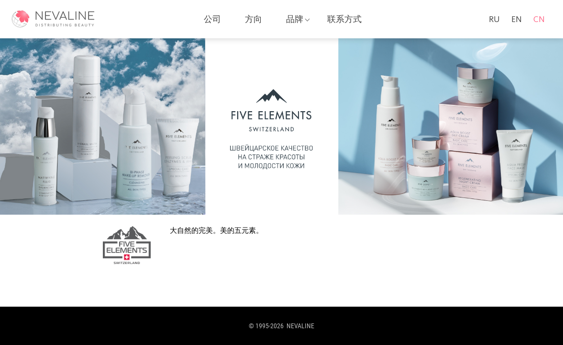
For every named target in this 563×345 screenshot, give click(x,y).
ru (494, 19)
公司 (212, 19)
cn (539, 19)
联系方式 (344, 19)
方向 (253, 19)
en (516, 19)
